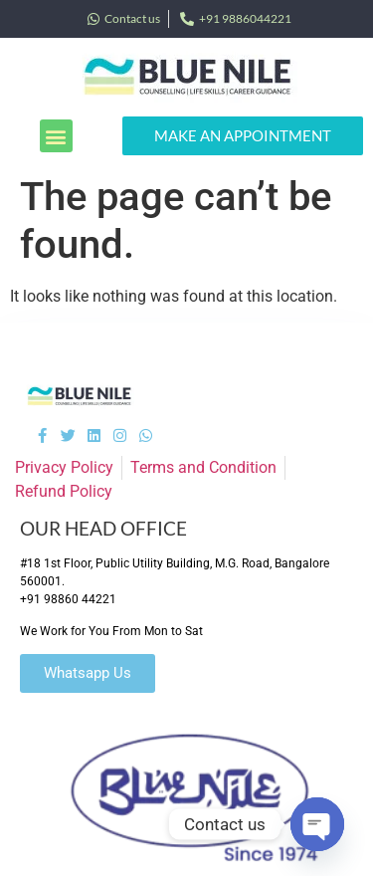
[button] (56, 135)
